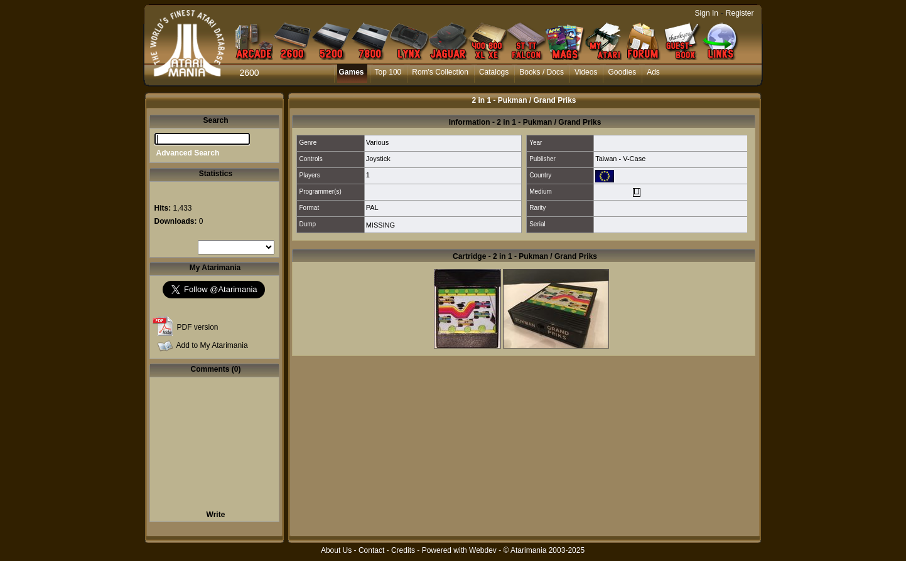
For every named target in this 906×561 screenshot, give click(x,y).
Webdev (483, 550)
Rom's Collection (440, 72)
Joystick (378, 158)
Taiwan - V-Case (620, 158)
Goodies (622, 72)
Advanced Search (188, 153)
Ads (653, 72)
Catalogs (494, 72)
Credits (403, 550)
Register (740, 13)
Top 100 (388, 72)
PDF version (197, 327)
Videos (585, 72)
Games (351, 72)
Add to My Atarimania (212, 345)
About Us (336, 550)
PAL (372, 207)
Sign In (706, 13)
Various (377, 142)
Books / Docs (541, 72)
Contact (371, 550)
